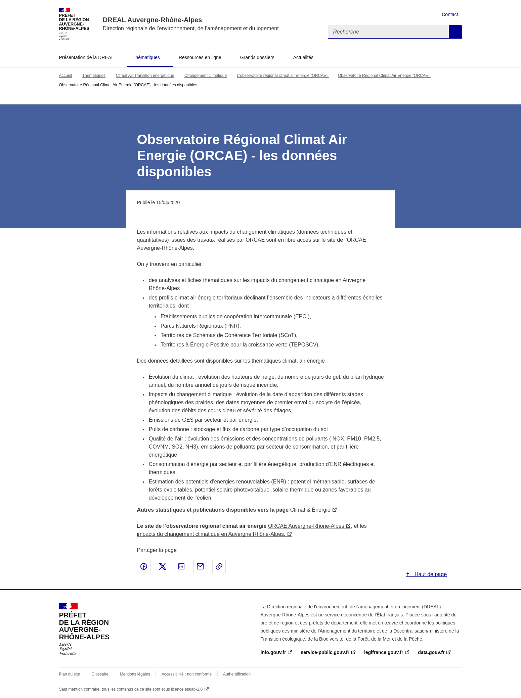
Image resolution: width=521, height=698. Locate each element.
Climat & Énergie (310, 510)
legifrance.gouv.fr (383, 652)
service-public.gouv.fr (325, 652)
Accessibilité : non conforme (187, 674)
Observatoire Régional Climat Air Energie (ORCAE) (384, 75)
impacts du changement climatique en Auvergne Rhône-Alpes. (211, 534)
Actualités (303, 57)
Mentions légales (135, 674)
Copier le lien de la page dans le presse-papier (219, 566)
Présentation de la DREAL (86, 57)
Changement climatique (205, 75)
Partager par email (200, 566)
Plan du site (69, 674)
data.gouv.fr (431, 652)
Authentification (237, 674)
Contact (450, 14)
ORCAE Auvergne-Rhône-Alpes (306, 526)
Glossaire (99, 674)
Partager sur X (162, 566)
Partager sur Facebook (143, 566)
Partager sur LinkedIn (181, 566)
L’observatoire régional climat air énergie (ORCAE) (283, 75)
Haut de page (430, 574)
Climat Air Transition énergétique (145, 75)
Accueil (65, 75)
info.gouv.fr (273, 652)
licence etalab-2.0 (187, 689)
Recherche (455, 32)
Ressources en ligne (200, 57)
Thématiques (146, 57)
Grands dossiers (257, 57)
